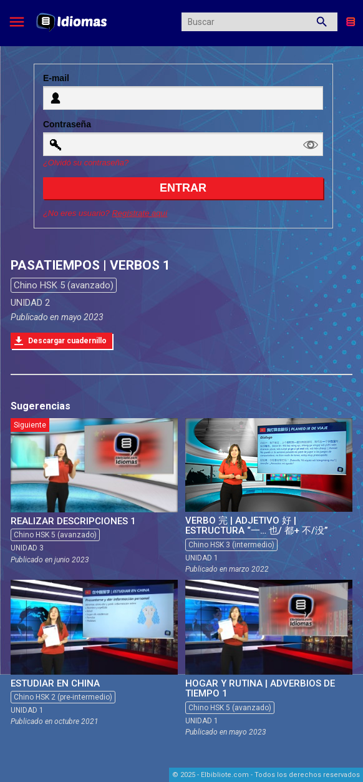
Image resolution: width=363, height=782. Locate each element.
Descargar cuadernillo (67, 340)
